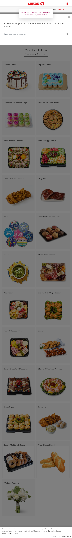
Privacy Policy (7, 533)
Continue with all (66, 536)
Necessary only (55, 536)
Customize (51, 531)
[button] (67, 3)
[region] (36, 532)
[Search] (67, 34)
